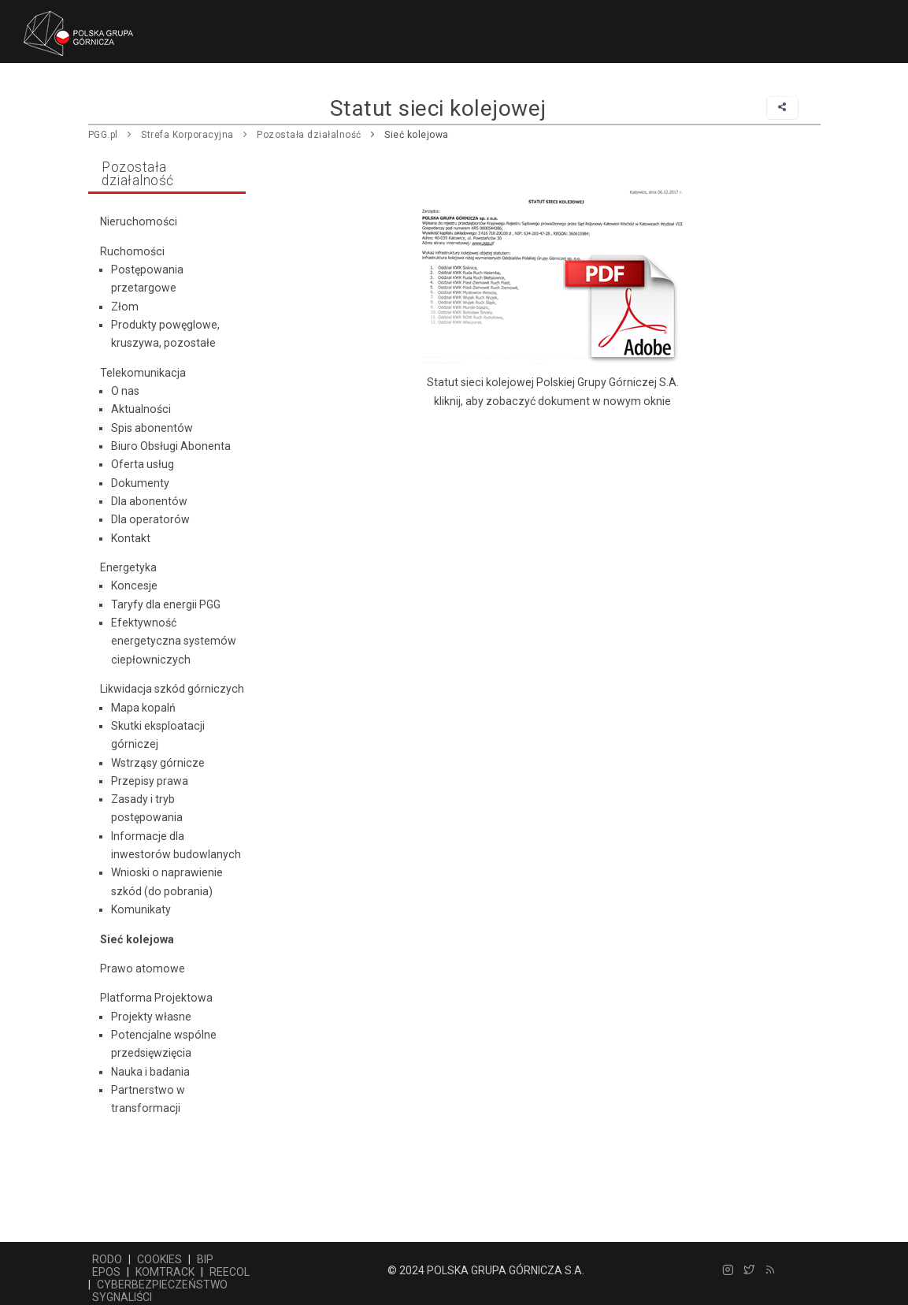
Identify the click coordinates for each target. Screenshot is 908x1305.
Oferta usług (142, 464)
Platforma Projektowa (156, 997)
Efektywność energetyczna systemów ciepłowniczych (173, 641)
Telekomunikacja (143, 372)
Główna (138, 95)
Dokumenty (140, 483)
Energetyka (128, 567)
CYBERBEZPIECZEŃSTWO (162, 1284)
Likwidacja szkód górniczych (172, 688)
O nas (125, 391)
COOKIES (159, 1259)
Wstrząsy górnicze (158, 763)
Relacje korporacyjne (737, 95)
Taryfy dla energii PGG (166, 604)
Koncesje (134, 585)
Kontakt (130, 538)
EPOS (106, 1272)
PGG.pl (103, 134)
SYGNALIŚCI (122, 1297)
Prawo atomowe (142, 968)
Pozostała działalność (392, 95)
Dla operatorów (150, 519)
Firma (200, 95)
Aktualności (141, 409)
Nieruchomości (138, 221)
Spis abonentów (152, 428)
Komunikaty (141, 909)
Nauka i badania (150, 1071)
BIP (205, 1259)
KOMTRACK (165, 1272)
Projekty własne (151, 1016)
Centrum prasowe (536, 95)
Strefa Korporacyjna (187, 134)
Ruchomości (132, 251)
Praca (630, 95)
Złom (125, 306)
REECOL (229, 1272)
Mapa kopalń (143, 707)
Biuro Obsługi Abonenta (171, 446)
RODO (107, 1259)
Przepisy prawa (149, 781)
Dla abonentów (149, 501)
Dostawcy (270, 95)
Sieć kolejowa (416, 134)
